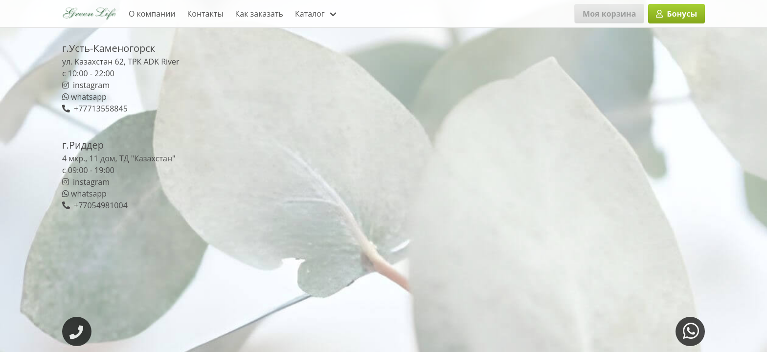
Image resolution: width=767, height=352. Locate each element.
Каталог (310, 13)
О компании (152, 13)
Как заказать (259, 13)
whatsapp (84, 96)
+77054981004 (95, 205)
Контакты (205, 13)
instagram (86, 85)
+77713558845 (95, 108)
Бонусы (676, 13)
